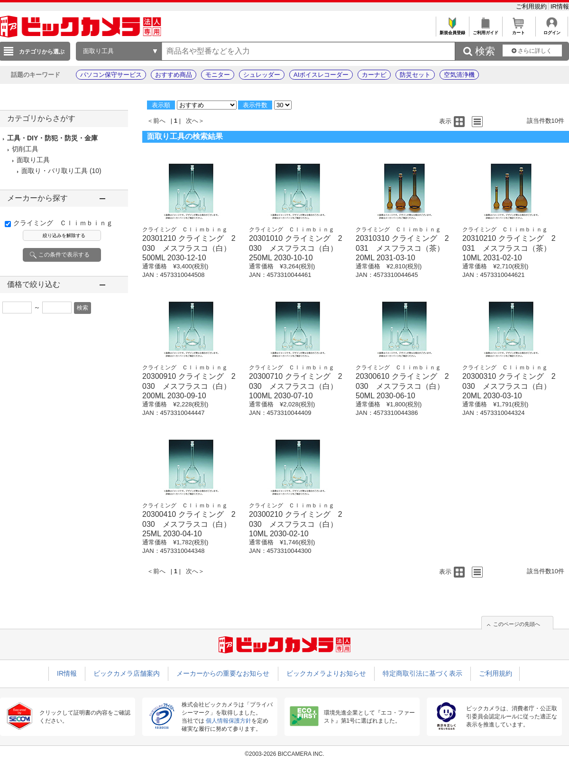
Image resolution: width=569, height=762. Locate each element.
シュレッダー (261, 74)
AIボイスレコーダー (321, 74)
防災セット (415, 74)
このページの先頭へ (516, 624)
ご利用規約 (532, 6)
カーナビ (374, 74)
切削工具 (25, 149)
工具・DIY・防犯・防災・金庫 (52, 138)
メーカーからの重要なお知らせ (222, 673)
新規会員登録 (452, 30)
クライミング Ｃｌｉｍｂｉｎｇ (63, 223)
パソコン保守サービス (111, 74)
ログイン (551, 30)
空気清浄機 (459, 74)
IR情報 (560, 6)
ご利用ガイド (485, 30)
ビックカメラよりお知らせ (326, 673)
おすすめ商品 (173, 74)
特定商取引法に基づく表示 (422, 673)
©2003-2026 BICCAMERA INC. (284, 754)
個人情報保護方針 (228, 720)
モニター (217, 74)
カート (518, 30)
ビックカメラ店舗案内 (126, 673)
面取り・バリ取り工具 (54, 170)
